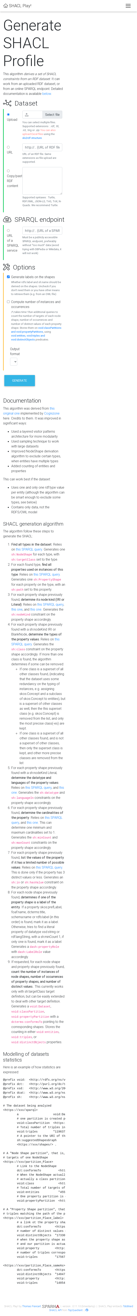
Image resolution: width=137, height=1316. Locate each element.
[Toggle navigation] (128, 6)
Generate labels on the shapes (33, 277)
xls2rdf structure (32, 138)
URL (10, 150)
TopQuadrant (75, 1310)
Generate (19, 380)
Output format (13, 351)
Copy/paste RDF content (13, 179)
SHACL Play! (17, 5)
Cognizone (52, 413)
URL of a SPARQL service (13, 240)
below (46, 94)
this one (17, 609)
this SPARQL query (29, 549)
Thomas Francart (31, 1306)
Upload (12, 117)
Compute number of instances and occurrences (35, 304)
